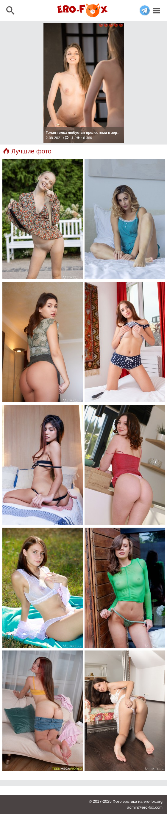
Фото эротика (125, 801)
